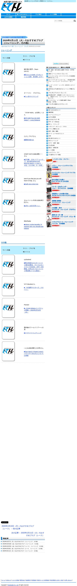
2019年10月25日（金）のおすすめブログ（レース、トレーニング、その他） (23, 544)
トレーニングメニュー (55, 112)
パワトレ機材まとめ (54, 127)
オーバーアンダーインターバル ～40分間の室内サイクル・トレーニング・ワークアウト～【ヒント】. (60, 79)
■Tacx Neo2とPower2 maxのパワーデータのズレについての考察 (34, 351)
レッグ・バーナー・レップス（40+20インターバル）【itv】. (60, 83)
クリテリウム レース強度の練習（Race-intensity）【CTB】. (58, 99)
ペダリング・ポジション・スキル (58, 124)
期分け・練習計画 (53, 145)
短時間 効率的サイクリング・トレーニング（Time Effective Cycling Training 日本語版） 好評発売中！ (61, 200)
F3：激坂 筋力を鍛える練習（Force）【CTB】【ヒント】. (60, 68)
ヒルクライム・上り (54, 150)
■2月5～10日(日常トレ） (32, 204)
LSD (50, 134)
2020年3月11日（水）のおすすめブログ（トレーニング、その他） (20, 549)
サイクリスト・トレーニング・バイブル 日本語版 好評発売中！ (61, 172)
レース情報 (53, 14)
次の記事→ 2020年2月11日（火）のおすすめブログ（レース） (27, 532)
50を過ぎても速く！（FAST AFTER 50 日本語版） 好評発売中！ (61, 179)
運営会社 (22, 578)
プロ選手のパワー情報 (55, 152)
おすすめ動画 (8, 17)
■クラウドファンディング (32, 331)
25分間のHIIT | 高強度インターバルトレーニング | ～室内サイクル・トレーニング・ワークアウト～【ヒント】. (60, 94)
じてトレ (12, 6)
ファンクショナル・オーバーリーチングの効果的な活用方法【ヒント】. (60, 74)
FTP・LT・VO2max (54, 119)
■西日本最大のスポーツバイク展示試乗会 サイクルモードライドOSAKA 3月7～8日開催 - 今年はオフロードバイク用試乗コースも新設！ (34, 265)
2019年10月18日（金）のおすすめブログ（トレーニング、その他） (21, 542)
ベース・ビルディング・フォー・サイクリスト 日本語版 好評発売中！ (61, 186)
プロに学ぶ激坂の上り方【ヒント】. (58, 102)
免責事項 (28, 578)
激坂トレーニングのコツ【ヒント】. (58, 71)
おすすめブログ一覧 (17, 35)
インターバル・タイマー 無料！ (61, 158)
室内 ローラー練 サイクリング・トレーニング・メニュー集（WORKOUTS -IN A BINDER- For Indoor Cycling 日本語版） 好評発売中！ (61, 214)
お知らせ (8, 578)
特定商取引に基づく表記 (56, 578)
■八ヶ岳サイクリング (31, 94)
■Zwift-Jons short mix (31, 182)
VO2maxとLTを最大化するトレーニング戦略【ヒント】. (60, 87)
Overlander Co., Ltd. (13, 583)
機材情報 (23, 17)
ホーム (8, 14)
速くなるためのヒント (23, 14)
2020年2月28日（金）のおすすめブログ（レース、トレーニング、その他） (23, 546)
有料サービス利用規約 (43, 578)
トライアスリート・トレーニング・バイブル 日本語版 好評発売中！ (61, 221)
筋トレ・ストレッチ (54, 122)
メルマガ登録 (15, 578)
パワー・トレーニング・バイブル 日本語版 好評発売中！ (61, 165)
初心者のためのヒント (55, 136)
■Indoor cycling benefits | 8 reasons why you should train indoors (33, 224)
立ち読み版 (52, 143)
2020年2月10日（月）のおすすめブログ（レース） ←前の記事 (18, 525)
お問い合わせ (68, 578)
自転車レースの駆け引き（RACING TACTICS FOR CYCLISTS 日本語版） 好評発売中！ (61, 193)
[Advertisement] (23, 442)
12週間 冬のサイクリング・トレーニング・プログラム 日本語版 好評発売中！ (61, 207)
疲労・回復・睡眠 (53, 129)
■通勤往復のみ (29, 138)
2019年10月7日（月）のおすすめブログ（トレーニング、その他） (20, 539)
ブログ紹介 (38, 14)
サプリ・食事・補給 (54, 141)
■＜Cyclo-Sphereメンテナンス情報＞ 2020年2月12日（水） (33, 308)
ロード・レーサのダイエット (56, 131)
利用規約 (34, 578)
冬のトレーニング (53, 138)
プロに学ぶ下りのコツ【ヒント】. (58, 90)
